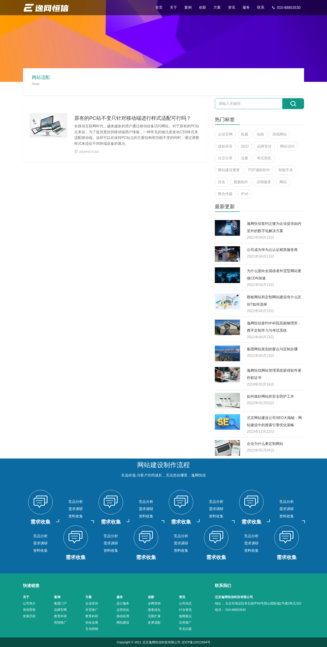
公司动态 (185, 603)
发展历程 (29, 616)
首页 (159, 7)
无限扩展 (154, 616)
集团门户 (60, 603)
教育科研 (60, 616)
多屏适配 (154, 622)
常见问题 (185, 629)
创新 (202, 7)
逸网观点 (185, 616)
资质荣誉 (29, 610)
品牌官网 (60, 610)
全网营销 (154, 603)
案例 (188, 7)
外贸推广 (91, 610)
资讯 (231, 7)
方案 (217, 7)
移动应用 (122, 616)
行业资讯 (185, 610)
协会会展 (91, 622)
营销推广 (60, 622)
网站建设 (122, 622)
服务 (246, 7)
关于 (173, 7)
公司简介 (29, 603)
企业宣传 (91, 603)
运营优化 (122, 610)
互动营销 (91, 629)
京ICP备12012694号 (196, 642)
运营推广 (185, 622)
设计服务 (122, 603)
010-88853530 (286, 8)
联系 (260, 7)
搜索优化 (154, 610)
